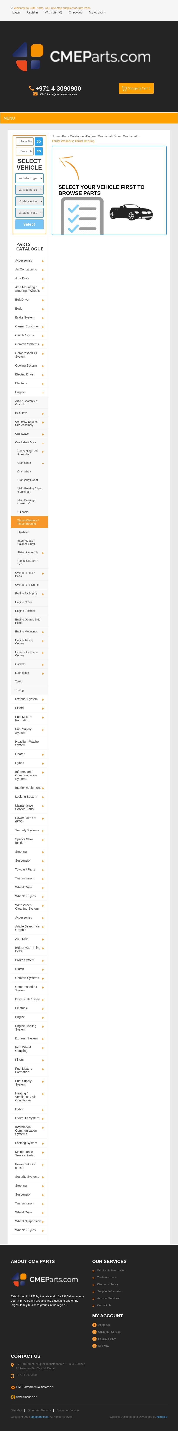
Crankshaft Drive (25, 442)
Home (56, 136)
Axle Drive (22, 278)
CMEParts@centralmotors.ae (58, 94)
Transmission (24, 878)
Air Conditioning (26, 269)
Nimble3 (162, 1416)
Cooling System (26, 365)
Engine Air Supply (26, 593)
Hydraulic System (27, 1118)
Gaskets (20, 664)
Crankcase (22, 433)
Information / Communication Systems (26, 775)
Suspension (23, 860)
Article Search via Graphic (26, 402)
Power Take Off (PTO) (25, 819)
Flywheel (22, 532)
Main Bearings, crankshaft (26, 502)
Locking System (26, 796)
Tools (18, 681)
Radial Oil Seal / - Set (28, 562)
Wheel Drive (23, 887)
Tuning (19, 690)
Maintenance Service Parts (24, 807)
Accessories (23, 260)
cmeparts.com (40, 1416)
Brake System (25, 317)
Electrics (21, 383)
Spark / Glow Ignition (24, 840)
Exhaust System (26, 699)
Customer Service (109, 1331)
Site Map (103, 1345)
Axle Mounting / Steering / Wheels (27, 288)
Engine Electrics (25, 610)
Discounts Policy (107, 1284)
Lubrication (22, 672)
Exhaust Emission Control (26, 653)
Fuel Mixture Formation (23, 718)
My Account (97, 12)
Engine (20, 392)
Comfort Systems (27, 344)
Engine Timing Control (24, 642)
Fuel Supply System (23, 730)
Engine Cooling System (25, 1027)
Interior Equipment (28, 787)
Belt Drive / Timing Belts (27, 949)
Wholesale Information (111, 1270)
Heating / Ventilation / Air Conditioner (25, 1097)
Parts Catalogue (73, 136)
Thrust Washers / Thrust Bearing (28, 522)
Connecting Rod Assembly (27, 452)
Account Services (108, 1298)
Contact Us (104, 1305)
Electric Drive (24, 374)
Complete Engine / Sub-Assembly (26, 423)
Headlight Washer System (27, 743)
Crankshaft (24, 462)
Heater (20, 754)
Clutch (19, 969)
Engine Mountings (26, 631)
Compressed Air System (26, 354)
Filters (19, 708)
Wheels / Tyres (25, 896)
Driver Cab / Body (27, 999)
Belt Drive (22, 299)
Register (32, 12)
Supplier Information (109, 1291)
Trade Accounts (107, 1277)
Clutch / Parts (24, 335)
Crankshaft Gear (27, 480)
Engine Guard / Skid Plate (27, 621)
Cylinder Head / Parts (25, 574)
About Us (104, 1324)
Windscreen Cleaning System (27, 906)
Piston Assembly (27, 552)
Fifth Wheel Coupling (23, 1049)
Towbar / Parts (25, 869)
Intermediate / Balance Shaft (26, 542)
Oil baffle (22, 512)
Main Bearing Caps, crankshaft (29, 490)
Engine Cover (23, 602)
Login (16, 12)
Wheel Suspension (28, 1221)
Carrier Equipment (27, 326)
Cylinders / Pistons (27, 584)
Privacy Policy (107, 1338)
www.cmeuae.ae (26, 1397)
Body (18, 308)
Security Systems (27, 830)
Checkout (75, 12)
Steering (21, 851)
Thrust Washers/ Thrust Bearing (73, 141)
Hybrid (19, 763)
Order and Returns (39, 1410)
